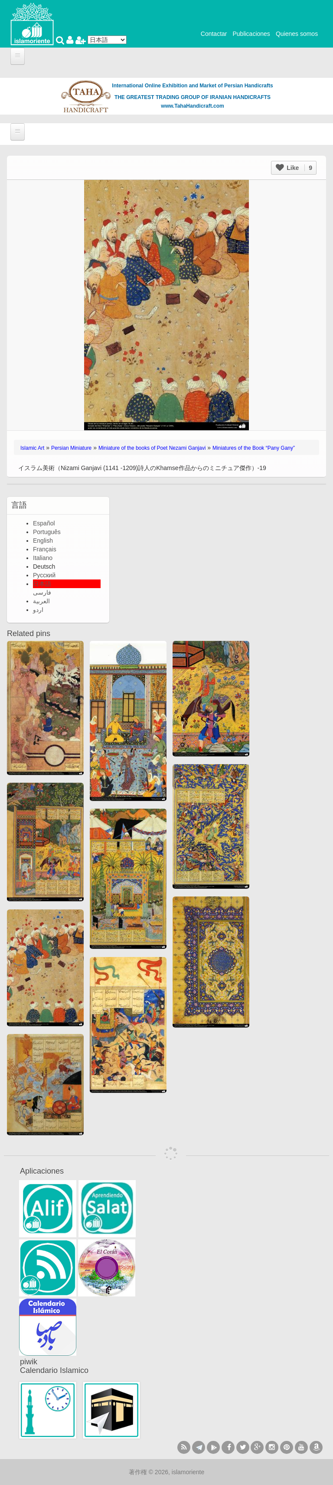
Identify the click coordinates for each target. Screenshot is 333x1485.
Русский (44, 575)
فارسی (42, 592)
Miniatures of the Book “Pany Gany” (253, 448)
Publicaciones (251, 33)
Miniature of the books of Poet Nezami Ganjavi (152, 448)
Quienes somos (297, 33)
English (43, 540)
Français (44, 549)
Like (294, 168)
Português (47, 531)
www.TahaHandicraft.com (192, 106)
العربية (41, 601)
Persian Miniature (71, 448)
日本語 (42, 583)
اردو (38, 609)
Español (44, 523)
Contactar (214, 33)
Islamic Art (32, 448)
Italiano (42, 557)
